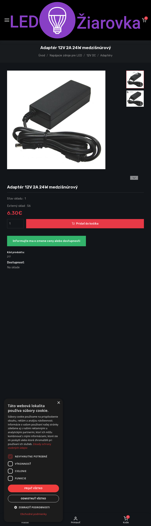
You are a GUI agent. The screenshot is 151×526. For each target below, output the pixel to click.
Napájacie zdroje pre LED (66, 55)
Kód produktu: (16, 252)
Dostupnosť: (15, 262)
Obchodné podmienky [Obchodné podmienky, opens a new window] (33, 514)
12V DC (91, 55)
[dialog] (33, 460)
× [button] (58, 402)
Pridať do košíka (85, 223)
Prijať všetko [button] (33, 488)
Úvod (42, 55)
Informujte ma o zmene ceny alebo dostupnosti (46, 241)
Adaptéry (106, 55)
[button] (144, 20)
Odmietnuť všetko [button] (33, 498)
